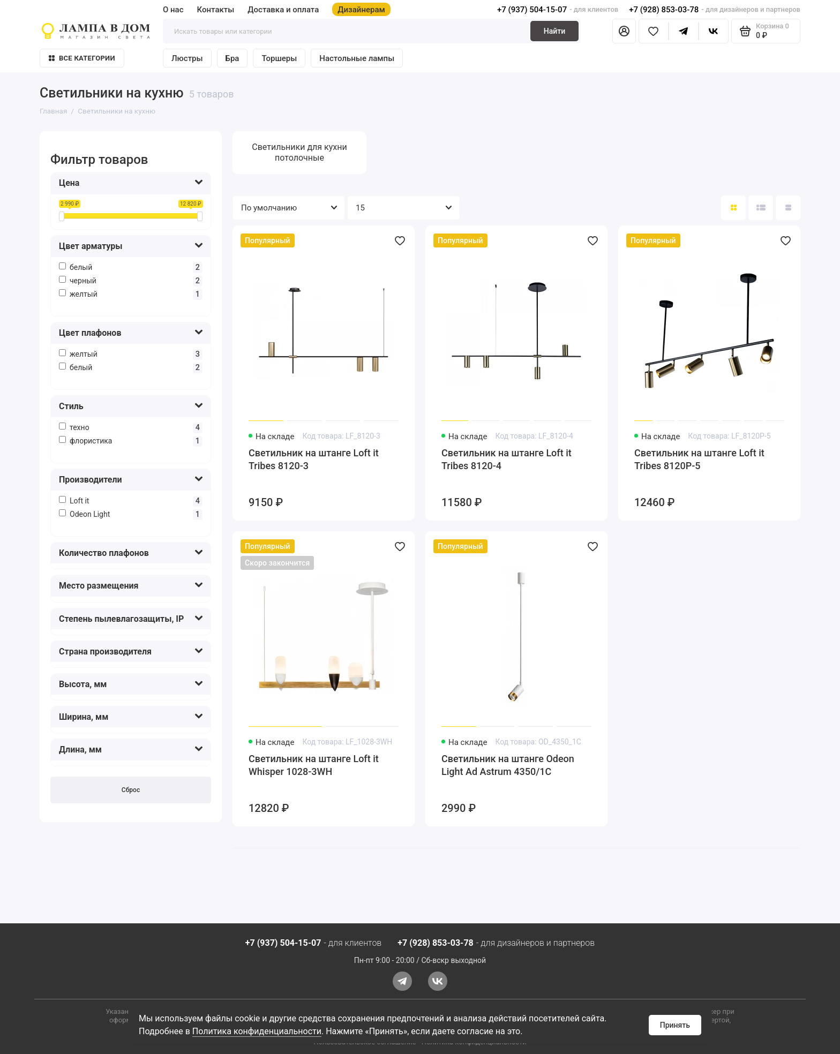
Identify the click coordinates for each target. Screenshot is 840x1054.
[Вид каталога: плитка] (733, 207)
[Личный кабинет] (624, 31)
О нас (173, 9)
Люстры (187, 58)
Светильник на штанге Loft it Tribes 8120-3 (314, 459)
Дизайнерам (361, 9)
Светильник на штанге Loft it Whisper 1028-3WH (314, 765)
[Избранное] (653, 31)
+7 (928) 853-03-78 (664, 9)
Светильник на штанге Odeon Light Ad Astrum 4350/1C (507, 765)
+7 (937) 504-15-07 (532, 9)
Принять (675, 1025)
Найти (554, 31)
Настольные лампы (356, 58)
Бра (232, 58)
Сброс (131, 790)
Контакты (216, 9)
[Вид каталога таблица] (788, 207)
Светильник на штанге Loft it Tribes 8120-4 (506, 459)
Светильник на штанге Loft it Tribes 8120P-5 (699, 459)
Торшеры (279, 58)
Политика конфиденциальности (256, 1031)
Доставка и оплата (283, 9)
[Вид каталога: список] (760, 207)
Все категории (82, 58)
